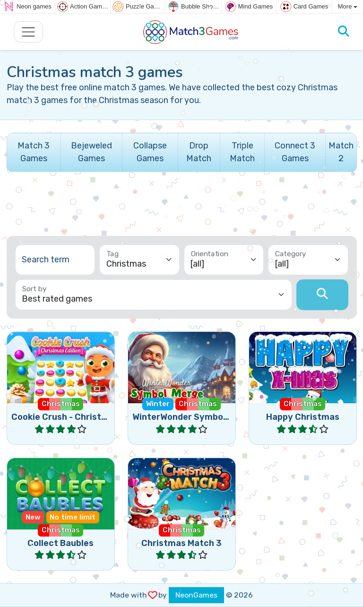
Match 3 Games (33, 152)
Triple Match (242, 152)
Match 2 (341, 152)
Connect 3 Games (295, 152)
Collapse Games (150, 152)
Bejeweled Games (91, 152)
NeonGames (196, 594)
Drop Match (198, 152)
